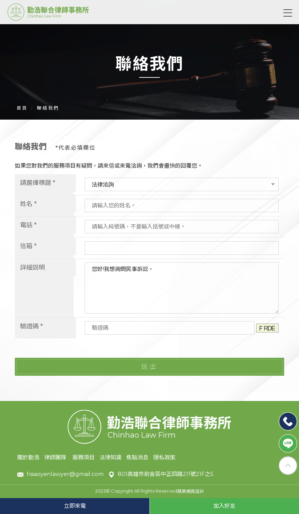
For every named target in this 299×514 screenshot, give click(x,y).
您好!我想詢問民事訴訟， (178, 288)
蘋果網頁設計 (190, 491)
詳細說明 (32, 267)
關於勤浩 (28, 457)
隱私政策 (164, 457)
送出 (149, 367)
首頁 (22, 108)
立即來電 (75, 506)
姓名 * (28, 204)
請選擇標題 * (37, 183)
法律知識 (110, 457)
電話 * (28, 225)
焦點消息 (137, 457)
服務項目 (84, 457)
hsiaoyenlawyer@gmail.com (60, 474)
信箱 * (28, 246)
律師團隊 (56, 457)
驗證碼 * (31, 326)
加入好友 (224, 506)
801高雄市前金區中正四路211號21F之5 (160, 474)
